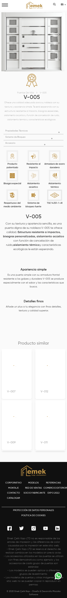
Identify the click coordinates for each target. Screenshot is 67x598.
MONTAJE (13, 488)
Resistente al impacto (33, 166)
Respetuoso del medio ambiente (12, 205)
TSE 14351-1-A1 (55, 203)
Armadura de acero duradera (54, 166)
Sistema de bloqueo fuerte (33, 205)
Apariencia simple (33, 269)
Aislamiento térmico (54, 185)
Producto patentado (12, 166)
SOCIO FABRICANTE (33, 493)
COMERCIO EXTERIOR (53, 488)
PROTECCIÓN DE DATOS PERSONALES (33, 510)
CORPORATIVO (13, 483)
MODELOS (33, 483)
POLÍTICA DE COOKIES (33, 515)
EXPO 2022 (54, 493)
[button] (33, 131)
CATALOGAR (13, 498)
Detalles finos (33, 301)
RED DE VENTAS (33, 488)
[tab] (33, 131)
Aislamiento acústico (33, 185)
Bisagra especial (12, 183)
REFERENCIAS (53, 483)
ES (63, 4)
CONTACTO (13, 493)
